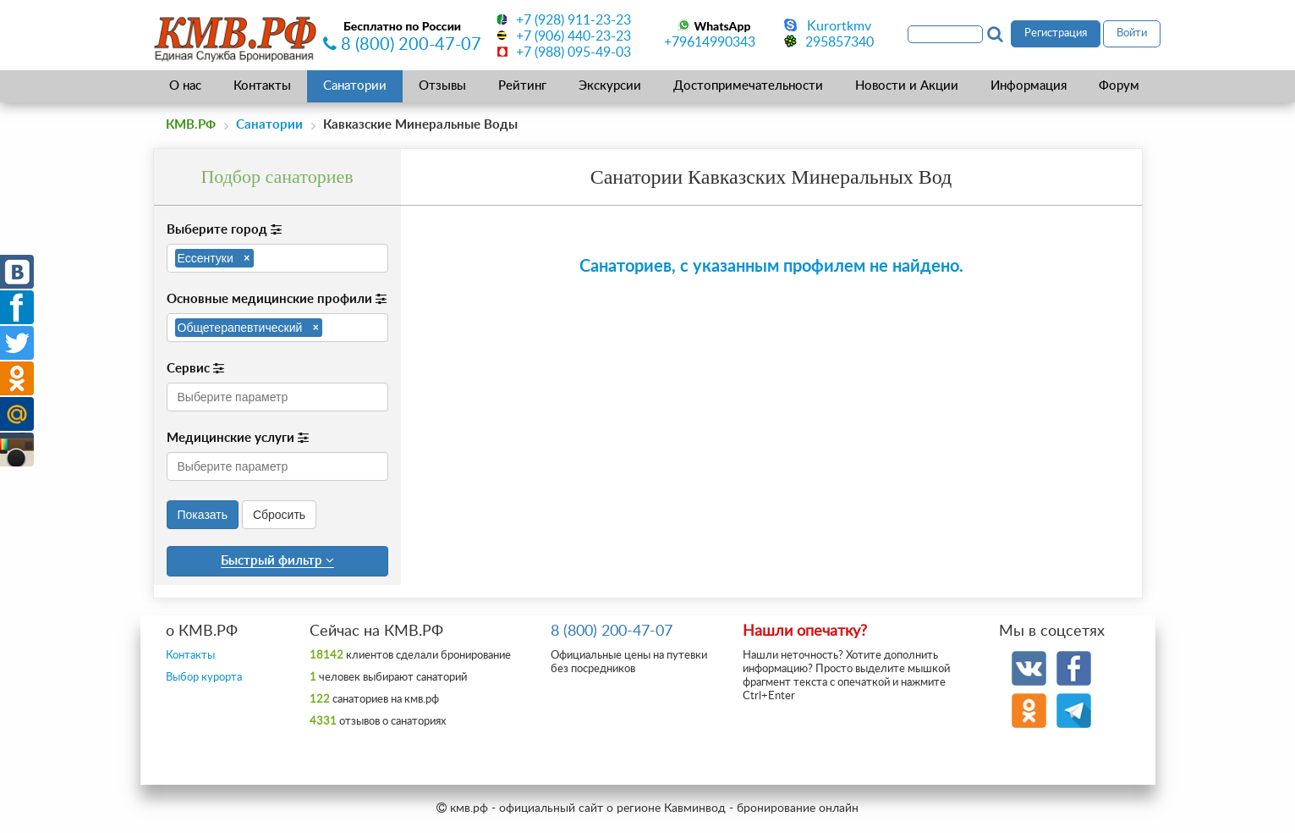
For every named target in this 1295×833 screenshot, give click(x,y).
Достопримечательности (748, 86)
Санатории (355, 86)
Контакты (262, 86)
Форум (1119, 86)
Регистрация (1055, 33)
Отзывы (442, 86)
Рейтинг (522, 86)
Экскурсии (610, 86)
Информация (1028, 86)
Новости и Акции (906, 86)
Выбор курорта (204, 677)
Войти (1132, 33)
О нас (185, 86)
